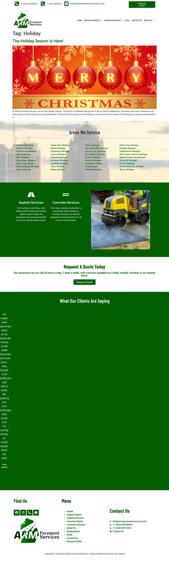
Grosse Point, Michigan (26, 151)
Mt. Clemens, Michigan (95, 154)
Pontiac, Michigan (92, 157)
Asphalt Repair (74, 514)
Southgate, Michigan (94, 163)
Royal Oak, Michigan (128, 160)
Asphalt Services (93, 20)
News (69, 534)
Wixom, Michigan (127, 169)
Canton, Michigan (92, 145)
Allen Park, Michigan (25, 145)
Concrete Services (113, 20)
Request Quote (74, 541)
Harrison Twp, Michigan (95, 151)
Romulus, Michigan (93, 160)
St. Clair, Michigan (127, 163)
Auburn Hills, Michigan (60, 145)
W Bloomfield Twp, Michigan (132, 166)
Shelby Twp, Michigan (25, 163)
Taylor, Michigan (57, 166)
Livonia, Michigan (58, 154)
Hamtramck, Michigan (60, 151)
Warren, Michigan (23, 169)
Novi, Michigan (22, 157)
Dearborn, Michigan (24, 148)
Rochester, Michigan (59, 160)
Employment (73, 531)
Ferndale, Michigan (128, 148)
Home (79, 20)
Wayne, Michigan (58, 169)
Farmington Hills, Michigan (96, 148)
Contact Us (137, 20)
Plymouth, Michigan (59, 157)
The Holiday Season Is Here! (38, 41)
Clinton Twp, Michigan (129, 145)
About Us (149, 20)
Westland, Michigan (93, 169)
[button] (81, 473)
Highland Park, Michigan (130, 151)
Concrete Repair (75, 521)
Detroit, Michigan (58, 148)
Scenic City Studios (116, 554)
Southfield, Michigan (59, 163)
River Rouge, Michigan (25, 160)
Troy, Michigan (91, 166)
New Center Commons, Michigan (134, 154)
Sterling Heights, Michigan (27, 166)
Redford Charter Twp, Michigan (133, 157)
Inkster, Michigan (23, 154)
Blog (127, 20)
